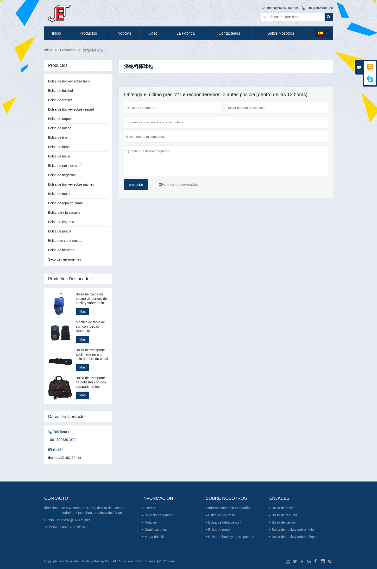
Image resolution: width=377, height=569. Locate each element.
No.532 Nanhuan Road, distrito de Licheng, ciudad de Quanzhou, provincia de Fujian (93, 510)
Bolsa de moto (59, 194)
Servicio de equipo (158, 515)
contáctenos (229, 33)
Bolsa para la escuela (64, 212)
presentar (136, 185)
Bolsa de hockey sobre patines (71, 184)
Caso (153, 33)
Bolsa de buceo (59, 128)
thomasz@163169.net (282, 8)
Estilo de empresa (221, 515)
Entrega (151, 508)
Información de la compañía (229, 508)
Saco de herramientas (64, 259)
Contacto (56, 498)
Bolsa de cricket (60, 100)
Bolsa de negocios (61, 175)
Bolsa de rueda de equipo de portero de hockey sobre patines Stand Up (91, 298)
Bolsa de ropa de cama (65, 203)
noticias (124, 33)
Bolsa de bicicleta (61, 250)
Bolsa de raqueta (61, 119)
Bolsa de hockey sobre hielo (69, 81)
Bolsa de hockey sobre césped (71, 109)
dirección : (52, 508)
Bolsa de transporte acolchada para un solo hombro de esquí (92, 354)
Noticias (151, 522)
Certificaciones (156, 529)
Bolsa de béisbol (60, 91)
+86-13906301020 (320, 8)
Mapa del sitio (155, 537)
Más (82, 311)
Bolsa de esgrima (61, 222)
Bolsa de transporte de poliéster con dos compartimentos (91, 382)
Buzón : (50, 520)
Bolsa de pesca (59, 231)
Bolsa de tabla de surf (64, 166)
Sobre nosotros (280, 33)
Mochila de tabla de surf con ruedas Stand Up (90, 326)
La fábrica (185, 33)
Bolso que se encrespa (65, 241)
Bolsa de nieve (59, 156)
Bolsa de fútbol (59, 147)
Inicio (56, 33)
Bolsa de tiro (57, 137)
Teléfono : (51, 527)
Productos (88, 33)
